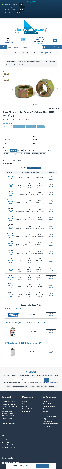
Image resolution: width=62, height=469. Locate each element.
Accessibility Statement (50, 423)
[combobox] (25, 47)
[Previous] (12, 88)
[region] (31, 88)
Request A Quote (7, 440)
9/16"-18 (41, 150)
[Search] (44, 47)
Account (25, 401)
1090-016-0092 (10, 261)
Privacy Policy (38, 383)
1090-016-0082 (10, 185)
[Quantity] (51, 177)
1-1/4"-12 (27, 154)
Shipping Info (47, 409)
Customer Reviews (49, 406)
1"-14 (12, 154)
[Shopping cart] (55, 40)
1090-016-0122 (10, 287)
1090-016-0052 (10, 236)
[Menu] (3, 47)
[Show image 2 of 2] (36, 104)
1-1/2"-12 (35, 154)
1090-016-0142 (10, 177)
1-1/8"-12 (19, 154)
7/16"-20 (27, 150)
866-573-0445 (39, 39)
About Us (46, 401)
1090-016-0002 (10, 194)
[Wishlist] (55, 47)
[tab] (31, 126)
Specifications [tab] (19, 127)
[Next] (57, 88)
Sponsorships (47, 421)
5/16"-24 (13, 150)
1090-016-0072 (10, 253)
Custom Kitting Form (8, 447)
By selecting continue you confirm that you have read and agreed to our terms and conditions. (31, 386)
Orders (24, 404)
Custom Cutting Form (8, 445)
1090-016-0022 (10, 211)
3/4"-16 (6, 154)
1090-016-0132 (10, 295)
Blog (44, 419)
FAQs (44, 414)
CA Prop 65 (46, 426)
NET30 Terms (6, 442)
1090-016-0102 (10, 270)
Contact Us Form (48, 404)
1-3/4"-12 (43, 154)
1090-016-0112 (10, 278)
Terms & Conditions (28, 409)
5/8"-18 (49, 150)
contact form (11, 423)
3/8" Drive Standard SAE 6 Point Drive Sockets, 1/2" (23, 343)
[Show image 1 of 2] (33, 104)
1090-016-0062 (10, 244)
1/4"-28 (6, 150)
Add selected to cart (42, 466)
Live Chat (39, 43)
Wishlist (24, 406)
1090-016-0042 (10, 228)
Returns (45, 411)
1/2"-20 (35, 150)
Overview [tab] (7, 127)
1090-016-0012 (10, 202)
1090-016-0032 (10, 219)
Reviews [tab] (41, 127)
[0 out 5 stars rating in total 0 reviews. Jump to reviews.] (10, 124)
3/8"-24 (20, 150)
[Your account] (58, 47)
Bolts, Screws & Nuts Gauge (14, 309)
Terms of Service (50, 383)
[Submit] (46, 380)
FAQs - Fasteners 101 (50, 416)
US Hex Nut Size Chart (34, 167)
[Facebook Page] (3, 463)
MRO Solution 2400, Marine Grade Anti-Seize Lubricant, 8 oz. (26, 323)
